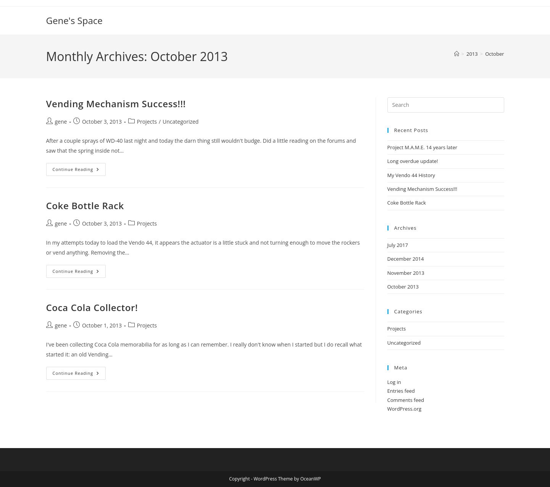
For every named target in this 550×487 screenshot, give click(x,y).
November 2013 (405, 272)
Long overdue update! (412, 161)
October (494, 53)
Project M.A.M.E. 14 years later (422, 147)
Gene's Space (74, 20)
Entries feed (401, 390)
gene (61, 121)
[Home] (456, 53)
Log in (394, 382)
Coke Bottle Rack (85, 205)
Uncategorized (180, 121)
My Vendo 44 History (411, 175)
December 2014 (405, 258)
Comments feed (405, 400)
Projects (147, 121)
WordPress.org (404, 408)
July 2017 (397, 245)
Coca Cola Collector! (92, 307)
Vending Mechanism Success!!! (116, 103)
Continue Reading (79, 171)
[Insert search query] (445, 105)
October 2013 (403, 286)
